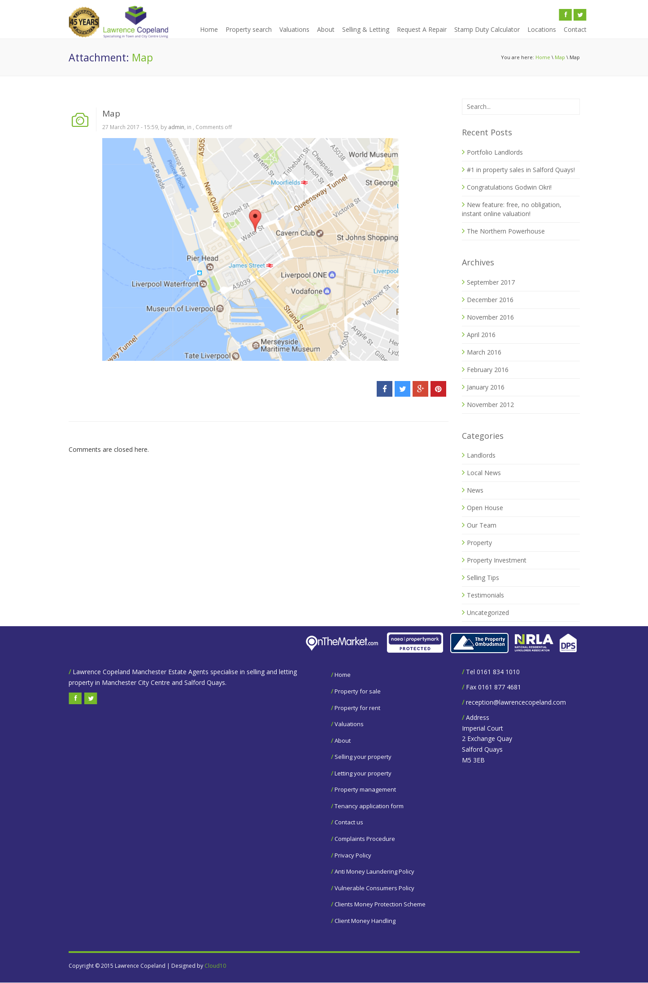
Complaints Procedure (365, 839)
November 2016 (490, 317)
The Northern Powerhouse (506, 231)
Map (560, 57)
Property (479, 542)
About (326, 29)
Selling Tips (483, 577)
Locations (541, 29)
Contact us (349, 822)
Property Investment (496, 560)
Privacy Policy (353, 855)
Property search (249, 29)
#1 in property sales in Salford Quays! (521, 169)
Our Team (481, 525)
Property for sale (358, 691)
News (475, 490)
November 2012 (490, 404)
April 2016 (481, 334)
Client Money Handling (365, 921)
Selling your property (363, 757)
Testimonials (485, 595)
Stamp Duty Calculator (487, 29)
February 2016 (488, 369)
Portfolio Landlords (495, 152)
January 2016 (485, 387)
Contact (575, 29)
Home (209, 29)
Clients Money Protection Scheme (380, 904)
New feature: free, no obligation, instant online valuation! (511, 209)
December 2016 (490, 299)
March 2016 (484, 352)
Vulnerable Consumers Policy (374, 888)
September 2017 (491, 282)
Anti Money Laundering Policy (374, 871)
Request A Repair (422, 29)
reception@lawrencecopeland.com (516, 702)
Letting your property (363, 773)
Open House (485, 507)
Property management (365, 789)
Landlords (481, 455)
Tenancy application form (369, 806)
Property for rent (357, 708)
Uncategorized (488, 612)
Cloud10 (215, 966)
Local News (484, 472)
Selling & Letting (365, 29)
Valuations (294, 29)
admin (176, 127)
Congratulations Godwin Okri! (509, 187)
